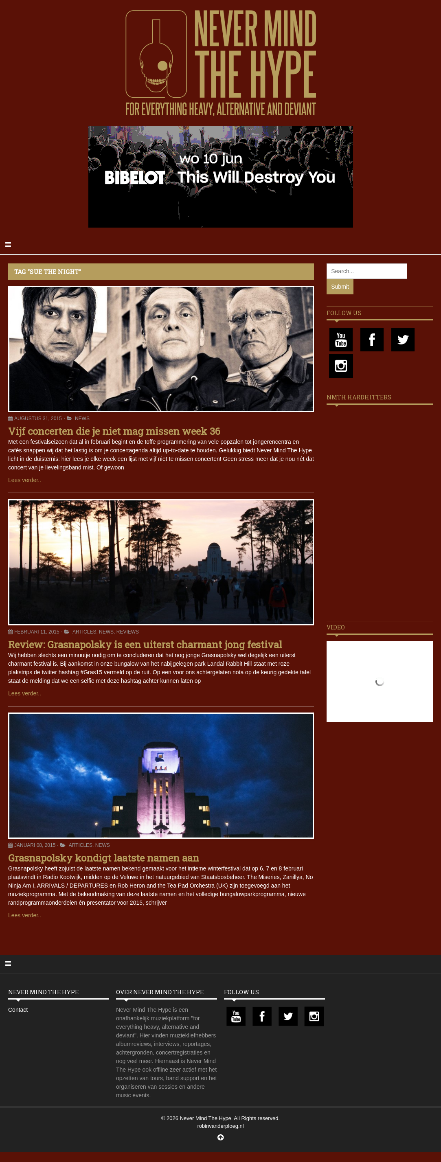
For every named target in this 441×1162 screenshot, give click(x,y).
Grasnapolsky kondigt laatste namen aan (103, 857)
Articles (84, 632)
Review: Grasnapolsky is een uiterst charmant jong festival (145, 644)
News (82, 418)
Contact (18, 1009)
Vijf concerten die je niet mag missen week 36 (114, 431)
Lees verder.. (24, 480)
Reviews (127, 632)
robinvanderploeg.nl (220, 1126)
